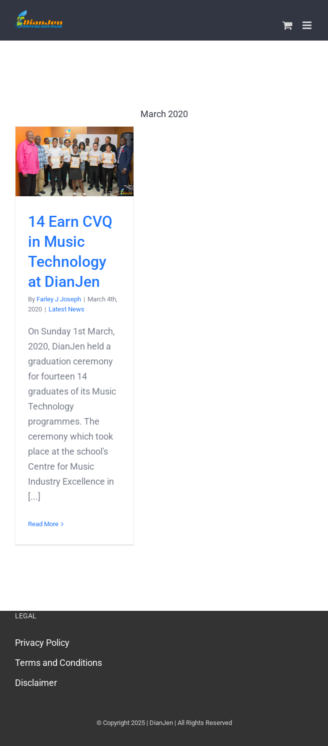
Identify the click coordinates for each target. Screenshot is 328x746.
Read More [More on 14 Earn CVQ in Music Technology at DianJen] (43, 524)
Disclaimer (36, 682)
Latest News (66, 309)
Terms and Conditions (58, 662)
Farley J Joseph (58, 299)
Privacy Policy (42, 642)
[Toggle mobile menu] (307, 25)
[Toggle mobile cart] (287, 25)
